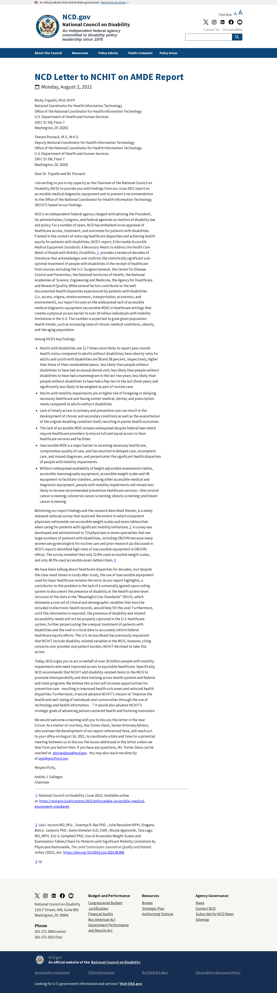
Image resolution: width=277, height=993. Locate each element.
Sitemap (202, 919)
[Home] (86, 27)
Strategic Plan (153, 908)
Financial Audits (100, 914)
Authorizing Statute (157, 914)
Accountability (232, 29)
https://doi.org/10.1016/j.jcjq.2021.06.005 (93, 852)
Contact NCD (206, 908)
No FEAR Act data (155, 972)
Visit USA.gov (131, 983)
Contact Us (211, 29)
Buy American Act (101, 919)
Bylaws (147, 903)
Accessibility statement (52, 972)
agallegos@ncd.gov (53, 758)
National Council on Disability (115, 962)
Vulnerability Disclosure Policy (218, 972)
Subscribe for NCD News (215, 914)
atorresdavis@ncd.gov (70, 753)
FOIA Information (101, 972)
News (200, 903)
